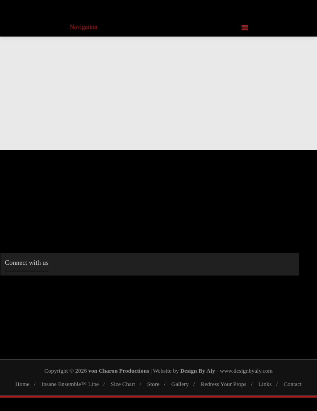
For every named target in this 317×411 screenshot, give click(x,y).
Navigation (159, 27)
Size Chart (123, 384)
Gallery (180, 384)
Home (22, 384)
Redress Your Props (223, 384)
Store (153, 384)
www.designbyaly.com (246, 370)
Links (265, 384)
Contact (292, 384)
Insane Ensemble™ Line (70, 384)
